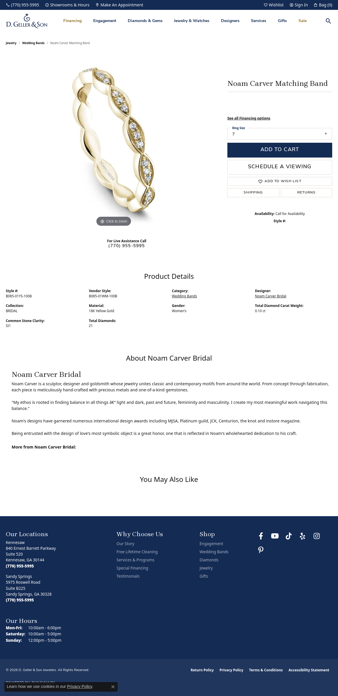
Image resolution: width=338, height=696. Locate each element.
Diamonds (208, 560)
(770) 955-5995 (126, 246)
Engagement (104, 21)
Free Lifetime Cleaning (137, 551)
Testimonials (127, 576)
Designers (230, 21)
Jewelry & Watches (191, 21)
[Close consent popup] (113, 686)
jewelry (11, 43)
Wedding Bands (33, 43)
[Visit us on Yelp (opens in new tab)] (302, 536)
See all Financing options (248, 118)
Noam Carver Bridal (270, 296)
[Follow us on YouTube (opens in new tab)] (275, 536)
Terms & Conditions (266, 670)
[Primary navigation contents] (185, 21)
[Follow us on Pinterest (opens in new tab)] (261, 550)
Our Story (125, 543)
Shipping (253, 192)
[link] (22, 5)
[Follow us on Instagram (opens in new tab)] (316, 536)
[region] (113, 141)
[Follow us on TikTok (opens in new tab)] (288, 536)
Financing (72, 21)
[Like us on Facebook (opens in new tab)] (261, 536)
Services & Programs (135, 560)
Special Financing (132, 568)
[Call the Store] (20, 566)
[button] (274, 5)
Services (258, 21)
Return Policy (202, 670)
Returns (306, 192)
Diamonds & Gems (145, 21)
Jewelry (206, 568)
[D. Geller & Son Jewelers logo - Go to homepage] (27, 21)
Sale (303, 21)
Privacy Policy (231, 670)
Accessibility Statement (309, 670)
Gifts (282, 21)
